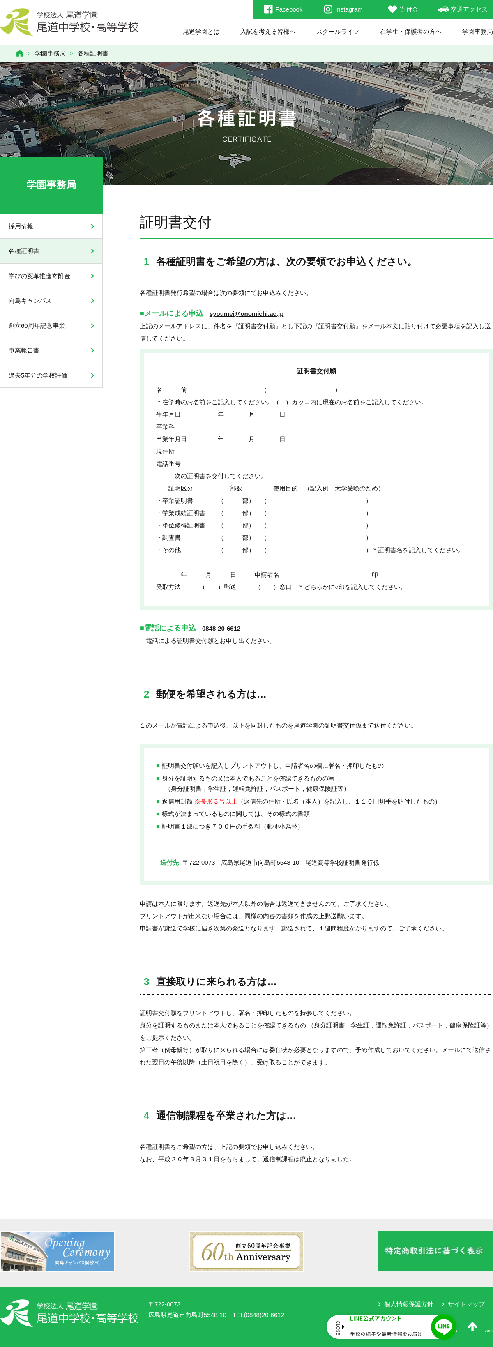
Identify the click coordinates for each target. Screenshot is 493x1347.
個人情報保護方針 (408, 1304)
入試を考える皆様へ (268, 31)
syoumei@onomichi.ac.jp (247, 313)
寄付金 (402, 9)
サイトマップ (466, 1304)
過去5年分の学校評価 (38, 375)
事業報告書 (24, 350)
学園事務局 (477, 31)
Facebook (283, 9)
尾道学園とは (201, 31)
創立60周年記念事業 (37, 325)
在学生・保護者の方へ (411, 31)
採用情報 (21, 226)
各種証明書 (24, 250)
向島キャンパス (30, 300)
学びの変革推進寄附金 (39, 275)
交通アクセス (463, 9)
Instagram (343, 9)
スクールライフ (337, 31)
